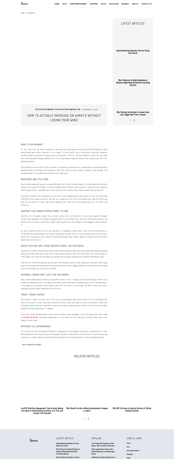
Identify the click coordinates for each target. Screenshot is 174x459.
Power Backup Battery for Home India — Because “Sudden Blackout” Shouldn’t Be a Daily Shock (104, 444)
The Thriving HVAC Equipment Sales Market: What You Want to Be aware (102, 416)
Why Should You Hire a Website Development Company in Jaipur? (87, 380)
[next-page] (134, 120)
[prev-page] (130, 120)
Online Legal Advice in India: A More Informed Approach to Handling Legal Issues (102, 422)
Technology (30, 13)
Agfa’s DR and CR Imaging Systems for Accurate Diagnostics (103, 438)
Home (23, 13)
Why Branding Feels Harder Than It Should (69, 440)
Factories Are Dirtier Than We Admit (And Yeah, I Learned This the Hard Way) (69, 435)
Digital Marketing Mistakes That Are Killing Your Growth (133, 51)
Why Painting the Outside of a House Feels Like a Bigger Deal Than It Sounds (133, 113)
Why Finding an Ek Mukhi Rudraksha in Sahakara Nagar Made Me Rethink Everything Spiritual (133, 82)
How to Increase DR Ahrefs (31, 316)
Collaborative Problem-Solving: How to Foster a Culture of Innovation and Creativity (103, 430)
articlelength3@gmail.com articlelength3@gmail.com (57, 81)
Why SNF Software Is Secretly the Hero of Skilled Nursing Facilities (131, 380)
